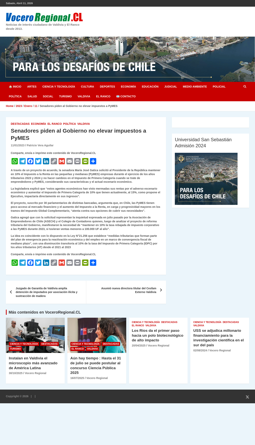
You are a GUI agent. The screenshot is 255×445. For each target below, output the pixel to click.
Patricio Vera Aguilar (40, 145)
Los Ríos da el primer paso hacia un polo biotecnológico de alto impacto (157, 335)
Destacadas (20, 123)
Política (15, 96)
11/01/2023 (18, 145)
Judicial (170, 86)
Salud (32, 96)
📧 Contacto (126, 96)
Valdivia (84, 96)
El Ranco (103, 96)
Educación (150, 86)
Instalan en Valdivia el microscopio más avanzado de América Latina (33, 363)
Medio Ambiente (195, 86)
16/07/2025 (77, 378)
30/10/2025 (16, 373)
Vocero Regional (35, 373)
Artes (31, 86)
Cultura (87, 86)
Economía (128, 86)
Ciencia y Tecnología (58, 86)
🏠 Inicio (15, 86)
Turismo (65, 96)
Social (48, 96)
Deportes (107, 86)
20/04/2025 (139, 345)
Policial (219, 86)
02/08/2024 (200, 350)
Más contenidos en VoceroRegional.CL (45, 312)
